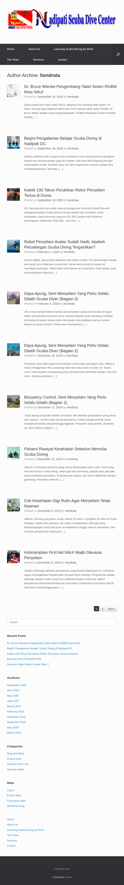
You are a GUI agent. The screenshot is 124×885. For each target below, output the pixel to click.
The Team (13, 59)
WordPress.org (15, 805)
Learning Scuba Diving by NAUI (73, 49)
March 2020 (14, 706)
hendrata (50, 75)
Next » (111, 609)
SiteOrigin (59, 877)
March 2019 (14, 732)
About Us (34, 49)
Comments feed (16, 800)
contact (62, 59)
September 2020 (16, 685)
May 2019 (12, 727)
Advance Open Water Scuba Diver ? (28, 664)
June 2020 (13, 690)
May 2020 (12, 695)
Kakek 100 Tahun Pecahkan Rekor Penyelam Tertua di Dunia (42, 653)
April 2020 (13, 700)
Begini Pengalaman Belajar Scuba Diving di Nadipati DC (39, 648)
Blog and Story (15, 753)
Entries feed (14, 795)
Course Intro (14, 758)
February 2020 (15, 711)
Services (38, 59)
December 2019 (16, 716)
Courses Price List (17, 764)
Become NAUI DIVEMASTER (24, 658)
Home (10, 49)
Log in (10, 790)
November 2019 (16, 722)
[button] (118, 54)
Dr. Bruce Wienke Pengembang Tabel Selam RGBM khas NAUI (43, 643)
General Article (15, 769)
